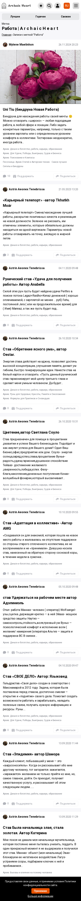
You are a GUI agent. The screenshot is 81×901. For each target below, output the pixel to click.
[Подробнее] (40, 77)
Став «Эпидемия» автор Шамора (31, 754)
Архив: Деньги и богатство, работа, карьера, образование (32, 149)
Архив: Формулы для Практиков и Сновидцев (26, 398)
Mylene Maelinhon (21, 44)
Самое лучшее (59, 162)
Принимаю (40, 890)
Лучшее (15, 16)
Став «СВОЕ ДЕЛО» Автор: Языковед (35, 676)
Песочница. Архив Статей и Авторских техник (26, 162)
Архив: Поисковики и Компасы (19, 157)
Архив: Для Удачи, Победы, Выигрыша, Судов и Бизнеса (32, 153)
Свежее (66, 16)
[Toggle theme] (41, 6)
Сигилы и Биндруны (13, 166)
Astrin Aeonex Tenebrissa (27, 189)
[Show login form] (57, 6)
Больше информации (40, 896)
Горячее (41, 16)
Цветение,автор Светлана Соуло (31, 432)
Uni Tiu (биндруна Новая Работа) (31, 109)
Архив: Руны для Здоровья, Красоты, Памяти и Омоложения (34, 394)
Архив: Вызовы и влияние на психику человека (27, 872)
